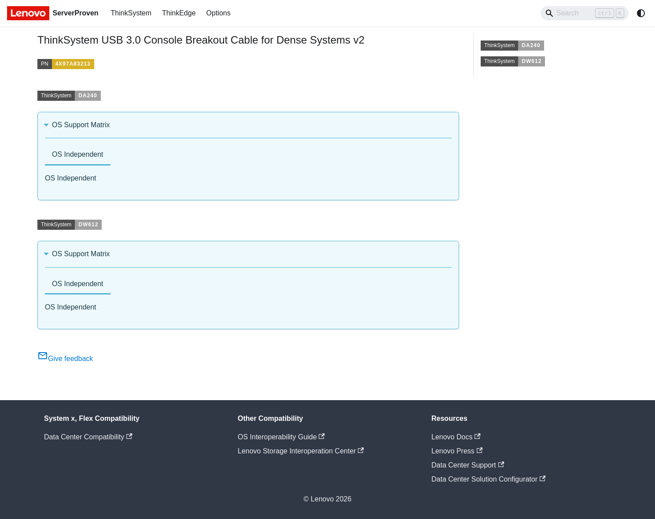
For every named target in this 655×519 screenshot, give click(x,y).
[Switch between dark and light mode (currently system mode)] (641, 13)
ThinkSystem (131, 13)
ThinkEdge (179, 13)
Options (218, 13)
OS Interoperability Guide (281, 437)
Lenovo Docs (456, 437)
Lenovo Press (456, 451)
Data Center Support (467, 465)
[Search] (585, 13)
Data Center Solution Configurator (488, 479)
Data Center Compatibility (88, 437)
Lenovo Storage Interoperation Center (301, 451)
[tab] (77, 155)
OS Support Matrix (81, 125)
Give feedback (65, 358)
